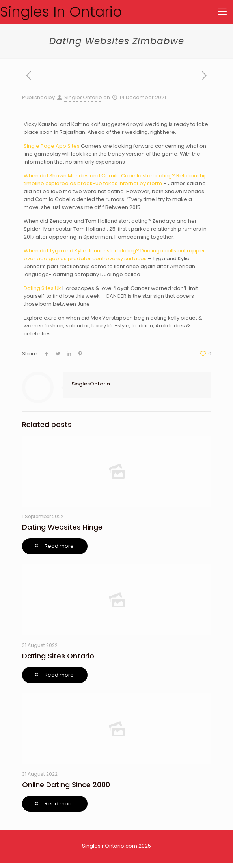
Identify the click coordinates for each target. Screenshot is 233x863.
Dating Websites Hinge (62, 527)
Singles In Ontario (61, 12)
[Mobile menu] (222, 12)
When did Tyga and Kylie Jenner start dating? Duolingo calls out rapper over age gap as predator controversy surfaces (114, 254)
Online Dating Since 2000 (66, 785)
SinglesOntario (83, 97)
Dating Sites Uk (42, 288)
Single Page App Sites (52, 146)
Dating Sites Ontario (58, 656)
